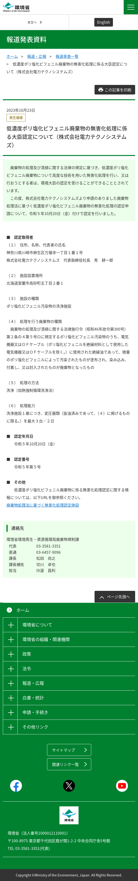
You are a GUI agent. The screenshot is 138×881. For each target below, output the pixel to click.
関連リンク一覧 (65, 764)
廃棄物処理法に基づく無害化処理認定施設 (42, 505)
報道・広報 (36, 56)
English (103, 22)
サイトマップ (63, 750)
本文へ (32, 22)
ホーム (12, 56)
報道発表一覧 (67, 56)
